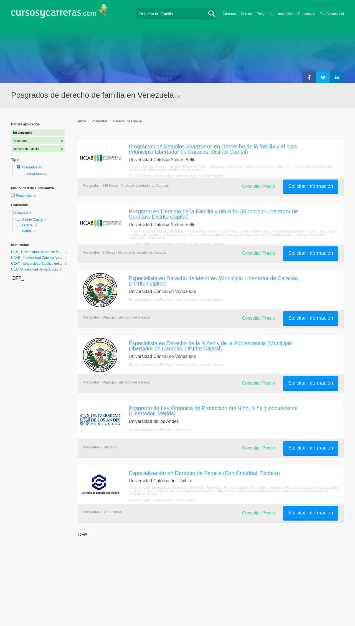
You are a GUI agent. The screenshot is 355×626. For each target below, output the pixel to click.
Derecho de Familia (127, 121)
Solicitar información (310, 186)
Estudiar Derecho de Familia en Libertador (160, 429)
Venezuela (20, 212)
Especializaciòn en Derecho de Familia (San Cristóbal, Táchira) (204, 473)
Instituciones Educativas (296, 14)
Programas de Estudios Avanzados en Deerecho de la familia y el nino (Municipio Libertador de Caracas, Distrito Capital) (213, 149)
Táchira (26, 225)
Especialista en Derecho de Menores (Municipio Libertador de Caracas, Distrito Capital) (214, 281)
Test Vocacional (332, 14)
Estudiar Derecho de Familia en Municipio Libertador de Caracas (176, 176)
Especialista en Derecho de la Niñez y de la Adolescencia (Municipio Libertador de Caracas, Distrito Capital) (210, 346)
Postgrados (34, 174)
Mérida (26, 231)
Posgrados (265, 14)
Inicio (82, 121)
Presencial (24, 196)
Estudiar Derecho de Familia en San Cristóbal (162, 500)
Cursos (246, 14)
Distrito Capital (32, 219)
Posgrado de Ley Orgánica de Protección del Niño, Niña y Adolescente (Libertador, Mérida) (213, 411)
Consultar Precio (258, 186)
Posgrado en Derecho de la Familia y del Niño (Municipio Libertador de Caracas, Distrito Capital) (213, 214)
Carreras (229, 14)
